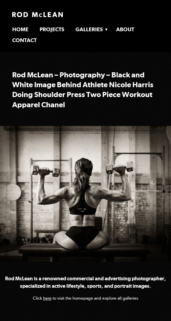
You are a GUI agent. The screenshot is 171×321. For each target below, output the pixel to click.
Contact (24, 40)
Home (20, 29)
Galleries (89, 29)
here (47, 298)
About (125, 29)
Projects (52, 29)
